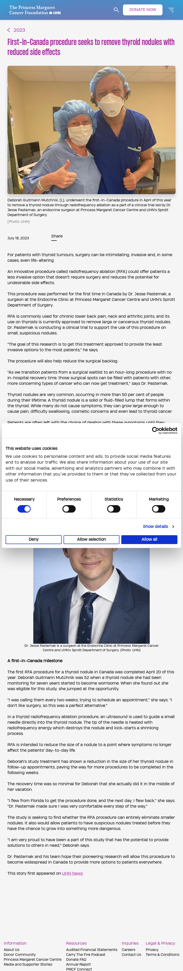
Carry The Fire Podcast (85, 955)
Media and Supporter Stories (28, 964)
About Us (11, 950)
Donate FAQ (76, 959)
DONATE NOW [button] (142, 10)
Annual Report (78, 964)
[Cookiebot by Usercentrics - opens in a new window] (157, 430)
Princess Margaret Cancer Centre (32, 959)
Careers (128, 950)
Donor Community (20, 955)
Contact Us (131, 955)
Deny (33, 539)
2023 (19, 30)
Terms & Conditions (162, 955)
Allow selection (91, 539)
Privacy (152, 950)
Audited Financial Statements (91, 950)
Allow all (149, 539)
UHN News (72, 873)
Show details (155, 527)
